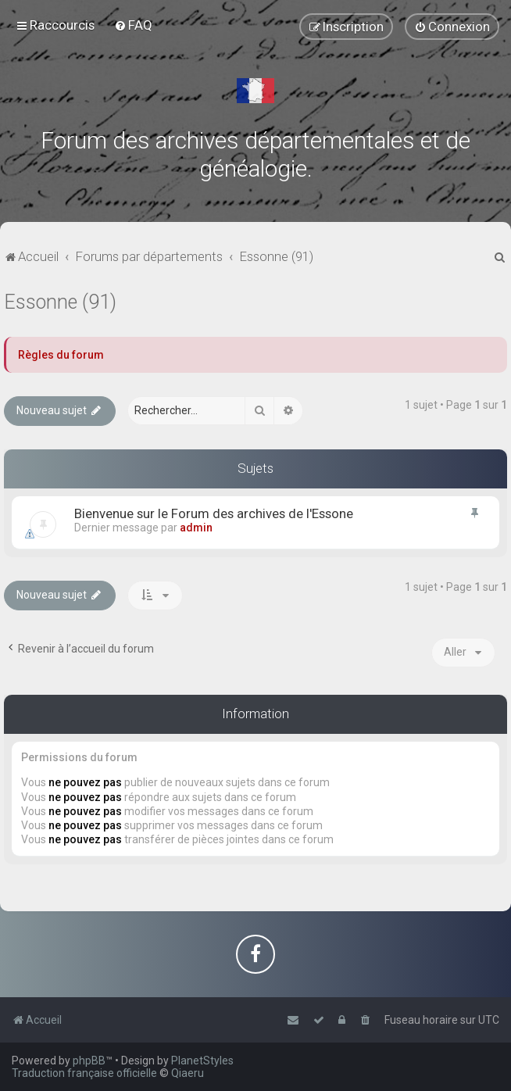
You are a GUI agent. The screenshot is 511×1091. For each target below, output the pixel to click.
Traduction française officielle (84, 1073)
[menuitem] (133, 25)
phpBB (89, 1060)
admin (196, 527)
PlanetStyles (202, 1060)
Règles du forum (61, 355)
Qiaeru (187, 1073)
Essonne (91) (60, 302)
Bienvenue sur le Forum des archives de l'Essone (213, 513)
